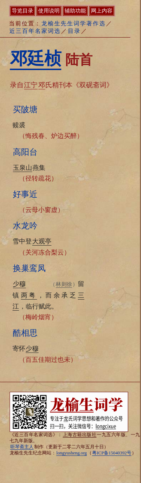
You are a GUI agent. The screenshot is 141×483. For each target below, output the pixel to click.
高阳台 (25, 152)
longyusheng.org (71, 452)
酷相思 (25, 332)
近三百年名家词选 (35, 31)
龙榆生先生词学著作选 (73, 23)
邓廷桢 (35, 58)
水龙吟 (25, 225)
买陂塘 (25, 109)
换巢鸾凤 (29, 268)
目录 (74, 31)
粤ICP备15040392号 (111, 452)
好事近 (25, 194)
